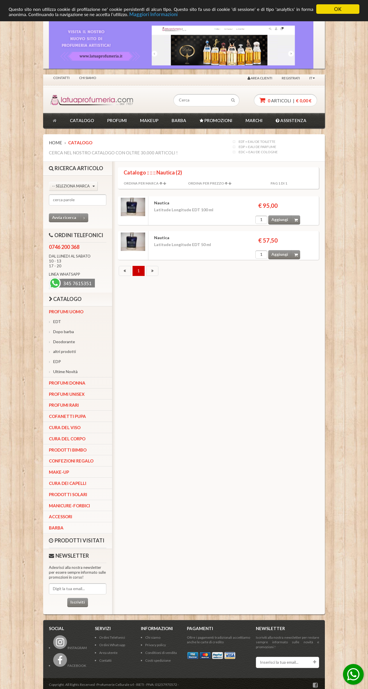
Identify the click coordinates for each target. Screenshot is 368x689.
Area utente (108, 652)
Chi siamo (87, 78)
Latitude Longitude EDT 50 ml (182, 244)
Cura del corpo (67, 438)
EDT (55, 321)
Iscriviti (77, 602)
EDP (55, 361)
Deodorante (62, 341)
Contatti (61, 78)
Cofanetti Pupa (67, 416)
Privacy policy (155, 645)
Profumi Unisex (67, 394)
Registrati (291, 78)
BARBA (179, 120)
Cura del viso (64, 427)
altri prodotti (62, 351)
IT (312, 78)
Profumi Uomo (66, 311)
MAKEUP (149, 120)
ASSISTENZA (291, 120)
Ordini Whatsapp (112, 645)
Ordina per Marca (141, 183)
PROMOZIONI (216, 120)
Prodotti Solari (68, 494)
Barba (56, 527)
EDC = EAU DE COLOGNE (258, 152)
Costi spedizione (158, 660)
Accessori (60, 516)
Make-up (59, 472)
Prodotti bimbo (68, 449)
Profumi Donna (67, 382)
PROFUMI (117, 120)
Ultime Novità (63, 371)
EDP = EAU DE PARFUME (257, 147)
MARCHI (254, 120)
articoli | (285, 100)
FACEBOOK (69, 665)
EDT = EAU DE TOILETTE (257, 141)
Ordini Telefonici (112, 637)
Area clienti (260, 78)
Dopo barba (61, 331)
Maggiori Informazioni (153, 14)
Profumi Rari (64, 405)
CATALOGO (82, 120)
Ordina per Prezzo (206, 183)
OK (338, 9)
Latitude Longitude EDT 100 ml (183, 209)
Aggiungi (285, 219)
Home (55, 142)
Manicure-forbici (69, 505)
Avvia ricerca (70, 217)
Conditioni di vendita (161, 652)
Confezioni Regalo (71, 460)
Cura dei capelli (67, 483)
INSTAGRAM (70, 648)
